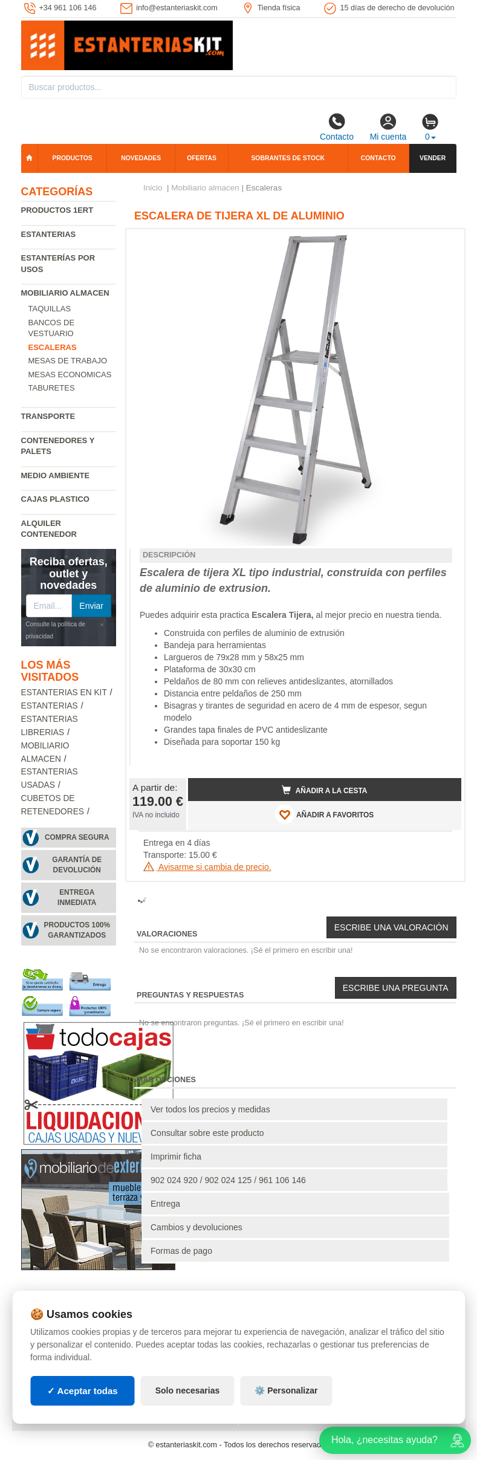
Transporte (48, 416)
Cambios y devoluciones (196, 1227)
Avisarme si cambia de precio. (207, 867)
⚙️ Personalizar (286, 1390)
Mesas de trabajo (68, 360)
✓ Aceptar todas (82, 1391)
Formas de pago (181, 1251)
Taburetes (51, 387)
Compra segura (77, 837)
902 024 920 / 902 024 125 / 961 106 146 (228, 1180)
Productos (72, 158)
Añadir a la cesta (325, 790)
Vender (433, 158)
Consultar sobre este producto (207, 1133)
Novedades (141, 158)
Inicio (153, 187)
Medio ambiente (55, 475)
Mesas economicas (70, 374)
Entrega (165, 1204)
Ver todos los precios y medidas (210, 1109)
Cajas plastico (55, 499)
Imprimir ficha (176, 1156)
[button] (441, 243)
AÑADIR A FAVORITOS (324, 814)
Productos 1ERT (57, 210)
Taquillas (49, 308)
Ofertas (201, 158)
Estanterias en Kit (64, 692)
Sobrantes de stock (288, 158)
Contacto (337, 126)
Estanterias (48, 234)
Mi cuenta (388, 126)
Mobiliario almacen (65, 292)
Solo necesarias (187, 1390)
